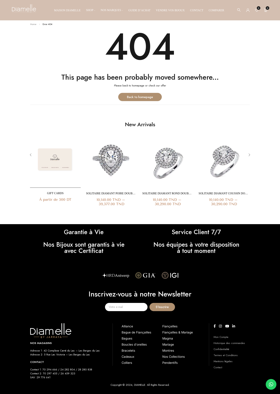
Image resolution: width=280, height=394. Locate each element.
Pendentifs (170, 363)
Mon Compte (221, 337)
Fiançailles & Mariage (177, 332)
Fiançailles (170, 326)
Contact (218, 367)
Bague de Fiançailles (136, 332)
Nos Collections (173, 356)
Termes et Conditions (226, 355)
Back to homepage (140, 96)
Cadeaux (128, 356)
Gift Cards (55, 193)
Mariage (168, 344)
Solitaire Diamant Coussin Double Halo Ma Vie (224, 193)
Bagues (127, 338)
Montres (168, 350)
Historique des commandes (229, 343)
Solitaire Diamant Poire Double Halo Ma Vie (111, 193)
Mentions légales (223, 361)
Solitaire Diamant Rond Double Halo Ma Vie (167, 193)
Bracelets (128, 350)
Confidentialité (221, 349)
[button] (271, 384)
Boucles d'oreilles (134, 344)
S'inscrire (175, 307)
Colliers (127, 363)
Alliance (127, 326)
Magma (167, 338)
